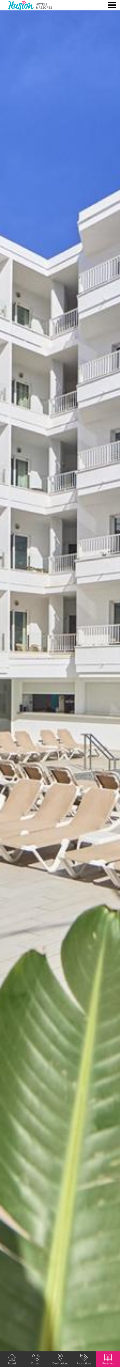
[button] (108, 1359)
